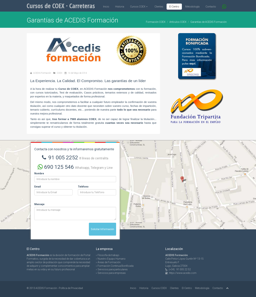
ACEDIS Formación (42, 73)
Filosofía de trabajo (108, 255)
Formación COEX (156, 21)
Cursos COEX (139, 6)
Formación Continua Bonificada (116, 265)
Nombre (39, 173)
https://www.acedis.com (182, 273)
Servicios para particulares (113, 269)
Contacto (211, 6)
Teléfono (83, 186)
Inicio (106, 6)
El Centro (174, 6)
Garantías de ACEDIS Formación (208, 21)
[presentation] (61, 230)
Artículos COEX (177, 21)
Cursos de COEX (61, 5)
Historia (119, 6)
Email (37, 186)
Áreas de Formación (109, 262)
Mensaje (39, 204)
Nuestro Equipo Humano (112, 258)
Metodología (192, 6)
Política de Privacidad (71, 288)
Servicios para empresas (112, 273)
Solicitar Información (102, 229)
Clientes (158, 6)
